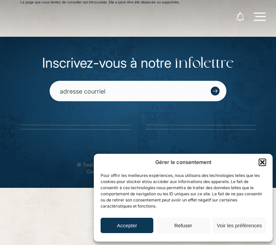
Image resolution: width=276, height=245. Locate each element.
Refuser (183, 225)
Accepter (127, 225)
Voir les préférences (239, 225)
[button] (262, 162)
